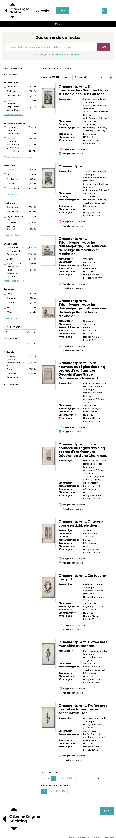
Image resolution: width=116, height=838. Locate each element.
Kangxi (9, 303)
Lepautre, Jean (13, 96)
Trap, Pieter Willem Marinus (13, 108)
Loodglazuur (12, 188)
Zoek (103, 47)
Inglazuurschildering (14, 218)
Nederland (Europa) (10, 128)
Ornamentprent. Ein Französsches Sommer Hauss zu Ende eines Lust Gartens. (83, 90)
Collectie (42, 10)
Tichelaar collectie (10, 358)
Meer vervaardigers (13, 115)
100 (64, 791)
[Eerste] (43, 778)
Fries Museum (12, 254)
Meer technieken (12, 235)
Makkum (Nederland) (11, 140)
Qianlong (10, 298)
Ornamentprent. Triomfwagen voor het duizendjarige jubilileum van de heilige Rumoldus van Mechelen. (82, 246)
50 (57, 791)
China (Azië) (12, 134)
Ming (8, 312)
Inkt (7, 174)
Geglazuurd (11, 207)
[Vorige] (48, 778)
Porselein (10, 184)
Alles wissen (11, 75)
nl (104, 11)
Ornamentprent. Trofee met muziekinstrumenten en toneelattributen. (83, 709)
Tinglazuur (11, 212)
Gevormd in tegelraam (11, 224)
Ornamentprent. (73, 166)
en (111, 11)
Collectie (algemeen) (11, 375)
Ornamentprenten (14, 364)
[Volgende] (76, 778)
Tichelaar (10, 91)
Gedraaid (10, 229)
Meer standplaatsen (14, 281)
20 (50, 791)
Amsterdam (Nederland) (11, 146)
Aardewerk (11, 179)
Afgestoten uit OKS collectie (13, 265)
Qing (8, 293)
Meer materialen (12, 195)
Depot (8, 259)
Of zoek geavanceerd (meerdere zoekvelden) (58, 54)
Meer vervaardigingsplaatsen (18, 157)
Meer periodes (11, 318)
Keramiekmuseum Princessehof (13, 249)
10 (44, 791)
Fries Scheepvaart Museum (12, 273)
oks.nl (63, 11)
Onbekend (10, 86)
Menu (58, 24)
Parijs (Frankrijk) (14, 151)
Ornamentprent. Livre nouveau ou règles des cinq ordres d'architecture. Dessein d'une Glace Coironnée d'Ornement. (82, 370)
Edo (7, 307)
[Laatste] (81, 778)
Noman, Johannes (10, 102)
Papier (9, 170)
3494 (70, 779)
